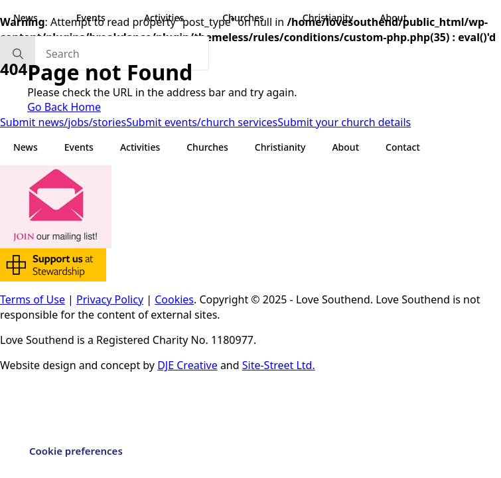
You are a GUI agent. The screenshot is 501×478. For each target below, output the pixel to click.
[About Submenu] (419, 18)
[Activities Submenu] (196, 18)
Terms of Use (32, 299)
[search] (18, 54)
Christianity (328, 17)
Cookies (174, 299)
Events (91, 17)
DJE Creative (187, 365)
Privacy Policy (109, 299)
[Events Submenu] (118, 18)
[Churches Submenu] (276, 18)
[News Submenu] (50, 18)
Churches (243, 17)
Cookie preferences (76, 450)
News (25, 17)
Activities (164, 17)
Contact (403, 147)
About (393, 17)
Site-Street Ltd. (278, 365)
